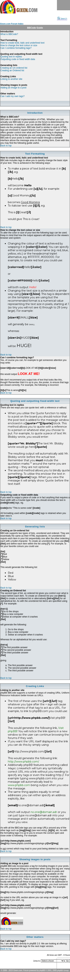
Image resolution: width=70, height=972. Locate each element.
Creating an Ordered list (12, 70)
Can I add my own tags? (12, 96)
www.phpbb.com (19, 785)
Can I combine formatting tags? (16, 48)
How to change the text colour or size (18, 45)
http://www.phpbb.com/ (23, 761)
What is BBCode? (9, 34)
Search (62, 18)
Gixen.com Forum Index (11, 24)
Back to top (6, 145)
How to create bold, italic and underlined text (22, 42)
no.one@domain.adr (44, 812)
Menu (63, 5)
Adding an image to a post (13, 87)
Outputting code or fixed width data (17, 59)
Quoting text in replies (11, 56)
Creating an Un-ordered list (13, 68)
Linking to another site (11, 79)
